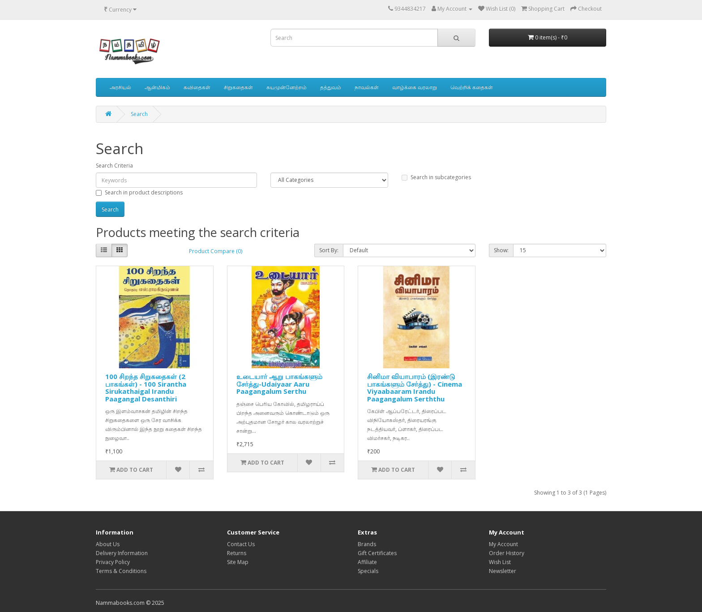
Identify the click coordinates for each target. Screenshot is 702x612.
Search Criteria (114, 165)
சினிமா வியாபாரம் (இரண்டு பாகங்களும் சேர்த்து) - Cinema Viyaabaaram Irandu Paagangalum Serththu (414, 387)
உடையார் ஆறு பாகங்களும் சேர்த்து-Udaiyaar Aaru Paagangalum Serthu (279, 384)
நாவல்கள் (367, 87)
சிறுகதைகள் (238, 87)
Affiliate (367, 562)
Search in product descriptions (139, 192)
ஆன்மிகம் (157, 87)
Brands (367, 544)
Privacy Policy (113, 562)
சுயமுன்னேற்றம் (286, 87)
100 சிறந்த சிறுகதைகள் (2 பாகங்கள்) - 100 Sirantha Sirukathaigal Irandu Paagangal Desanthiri (145, 387)
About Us (108, 544)
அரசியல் (120, 87)
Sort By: (328, 250)
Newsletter (502, 571)
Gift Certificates (377, 553)
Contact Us (241, 544)
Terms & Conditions (121, 571)
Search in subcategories (436, 177)
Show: (501, 250)
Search (139, 114)
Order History (506, 553)
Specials (368, 571)
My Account (503, 544)
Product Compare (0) (215, 251)
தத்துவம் (330, 87)
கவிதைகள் (197, 87)
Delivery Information (122, 553)
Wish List (500, 562)
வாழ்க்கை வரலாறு (414, 87)
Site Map (237, 562)
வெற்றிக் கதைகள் (471, 87)
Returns (236, 553)
